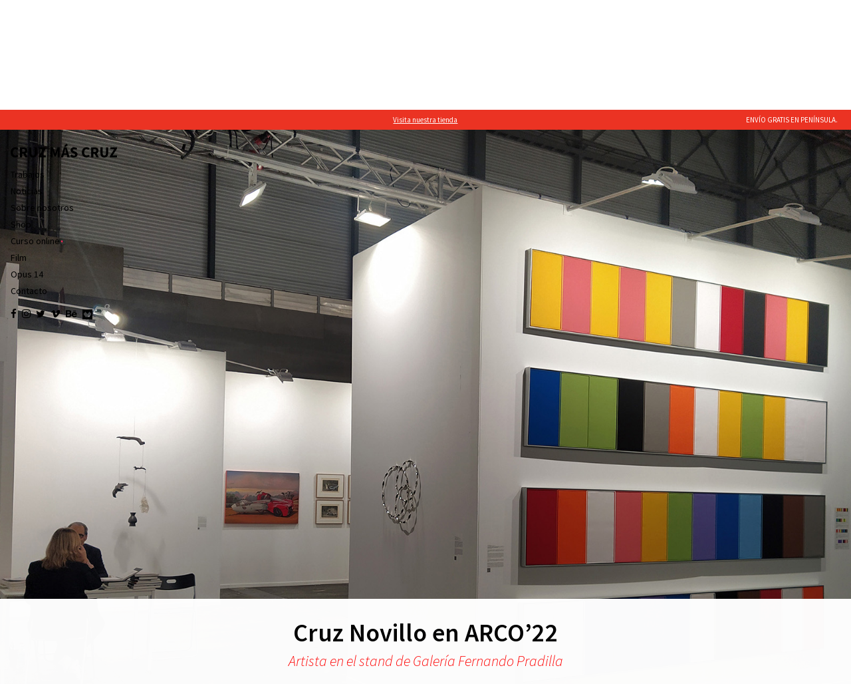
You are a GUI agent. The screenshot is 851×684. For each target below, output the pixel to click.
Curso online (35, 131)
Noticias (27, 81)
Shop (21, 114)
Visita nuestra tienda (425, 10)
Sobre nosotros (42, 98)
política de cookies (147, 670)
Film (19, 148)
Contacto (29, 181)
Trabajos (28, 65)
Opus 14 (27, 164)
